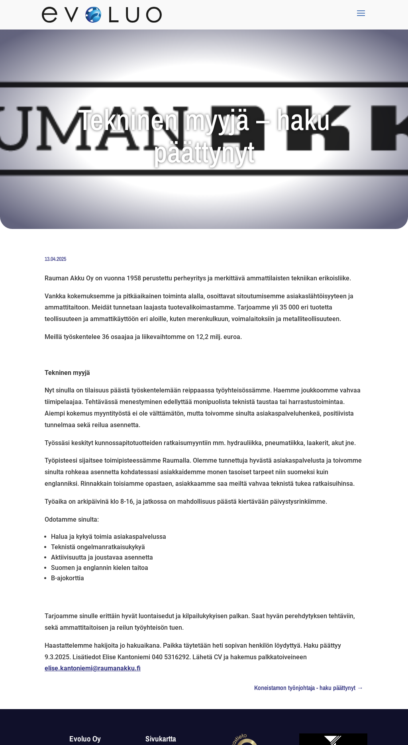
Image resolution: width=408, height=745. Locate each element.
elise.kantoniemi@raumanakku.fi (93, 668)
